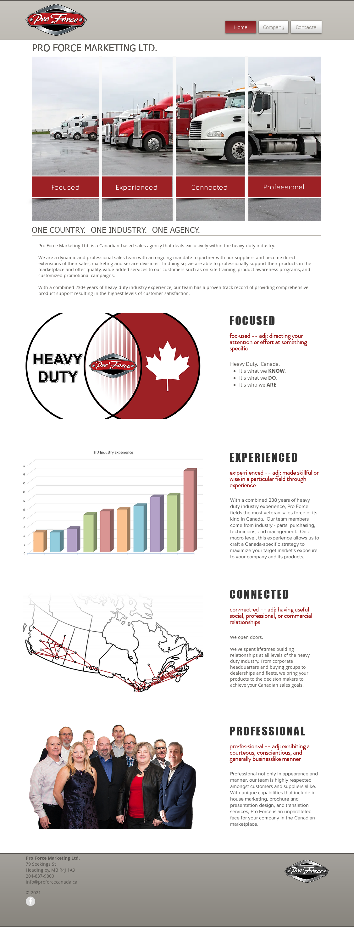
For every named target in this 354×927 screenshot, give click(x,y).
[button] (209, 187)
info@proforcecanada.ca (51, 882)
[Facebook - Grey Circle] (30, 901)
